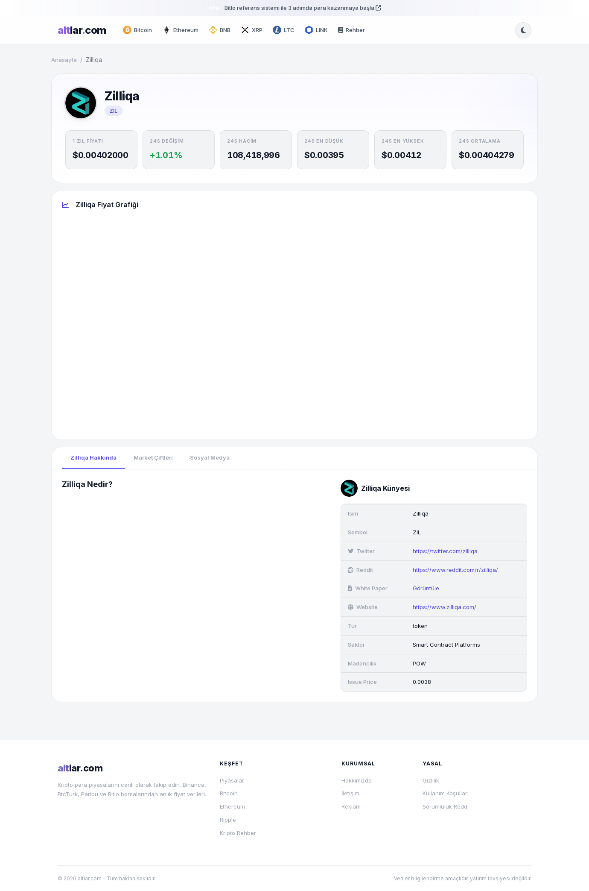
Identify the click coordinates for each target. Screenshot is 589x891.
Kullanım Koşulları (446, 793)
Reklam (351, 806)
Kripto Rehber (238, 832)
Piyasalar (232, 780)
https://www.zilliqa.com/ (444, 607)
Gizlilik (431, 780)
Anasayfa (64, 59)
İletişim (350, 793)
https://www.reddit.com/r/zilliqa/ (455, 569)
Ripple (228, 819)
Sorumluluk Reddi (446, 806)
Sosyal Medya (210, 457)
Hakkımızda (356, 780)
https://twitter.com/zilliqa (445, 551)
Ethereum (232, 806)
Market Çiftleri (153, 457)
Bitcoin (229, 793)
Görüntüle (426, 588)
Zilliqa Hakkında (93, 457)
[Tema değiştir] (523, 30)
